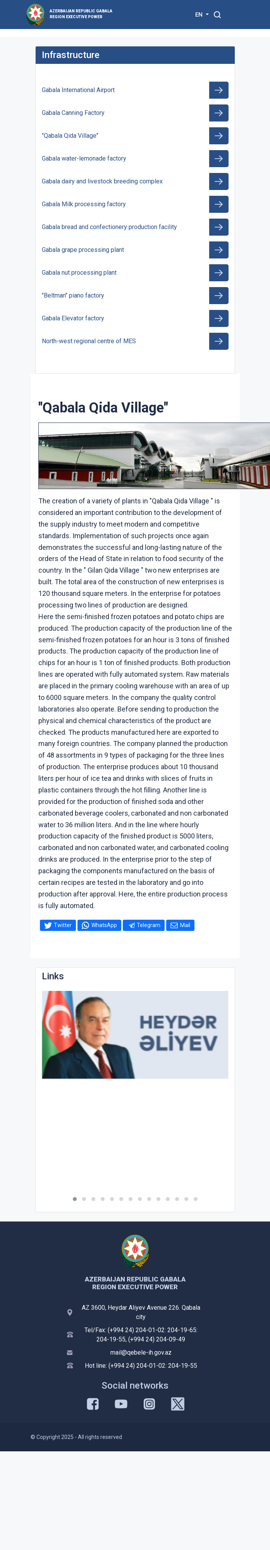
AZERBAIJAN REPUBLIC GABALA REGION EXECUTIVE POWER (81, 14)
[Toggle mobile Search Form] (217, 13)
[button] (74, 1199)
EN (199, 14)
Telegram (148, 925)
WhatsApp (104, 925)
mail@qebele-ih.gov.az (141, 1352)
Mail (185, 925)
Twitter (63, 925)
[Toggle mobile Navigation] (236, 14)
